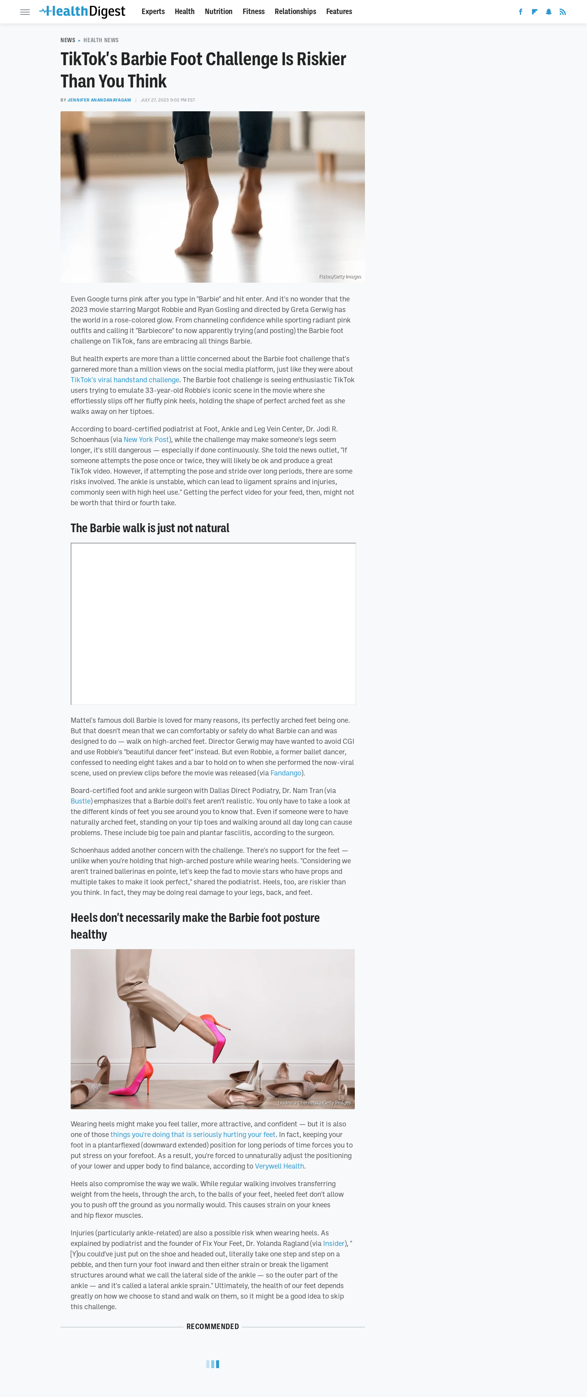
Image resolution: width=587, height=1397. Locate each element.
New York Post (146, 439)
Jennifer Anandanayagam (99, 100)
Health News (101, 40)
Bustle (81, 801)
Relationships (295, 11)
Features (339, 11)
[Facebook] (521, 13)
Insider (334, 1243)
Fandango (285, 772)
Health (185, 11)
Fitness (254, 11)
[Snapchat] (549, 13)
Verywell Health (279, 1166)
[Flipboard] (535, 13)
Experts (153, 11)
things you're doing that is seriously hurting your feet (193, 1134)
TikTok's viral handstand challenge (125, 379)
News (67, 40)
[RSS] (563, 13)
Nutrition (219, 11)
